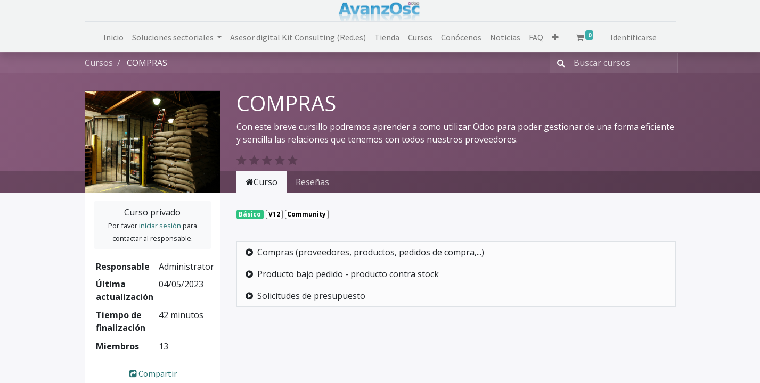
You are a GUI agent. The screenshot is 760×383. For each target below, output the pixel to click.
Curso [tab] (261, 182)
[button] (555, 37)
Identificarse (633, 37)
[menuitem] (113, 37)
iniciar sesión (160, 225)
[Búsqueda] (559, 63)
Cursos (99, 63)
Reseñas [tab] (312, 182)
